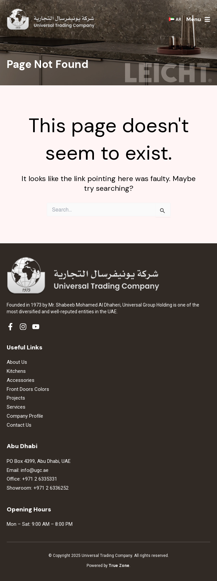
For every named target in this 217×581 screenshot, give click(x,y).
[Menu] (207, 19)
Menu (193, 19)
